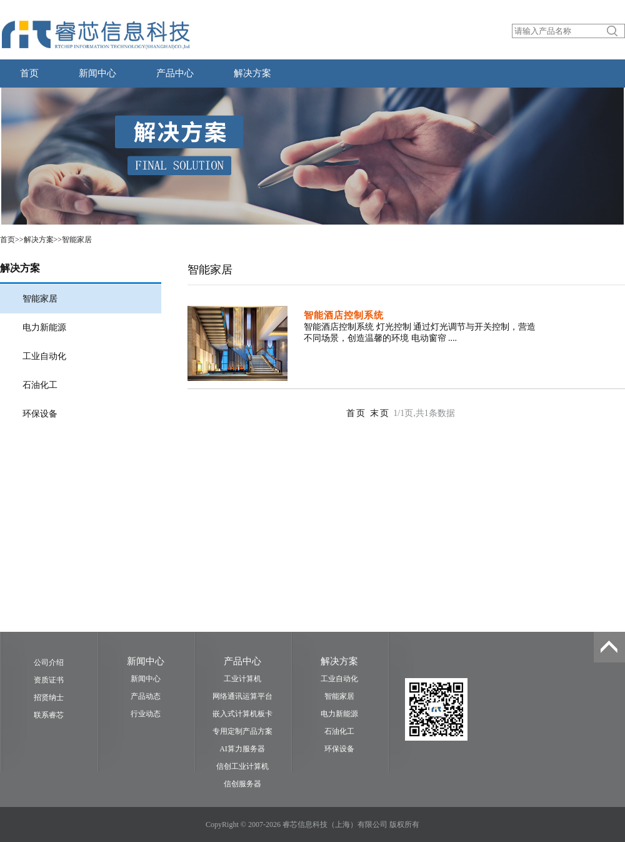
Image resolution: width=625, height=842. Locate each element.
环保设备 (40, 413)
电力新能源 (44, 327)
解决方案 (252, 73)
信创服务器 (242, 783)
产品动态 (146, 696)
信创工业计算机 (242, 766)
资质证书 (49, 680)
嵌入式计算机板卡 (242, 713)
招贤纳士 (49, 697)
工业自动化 (44, 356)
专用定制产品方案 (242, 731)
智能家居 (77, 239)
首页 (29, 73)
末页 (382, 413)
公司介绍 (49, 662)
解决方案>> (43, 239)
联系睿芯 (49, 715)
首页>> (12, 239)
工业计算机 (242, 678)
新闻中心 (97, 73)
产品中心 (175, 73)
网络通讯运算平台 (242, 696)
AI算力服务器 (242, 748)
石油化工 (40, 385)
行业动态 (146, 713)
